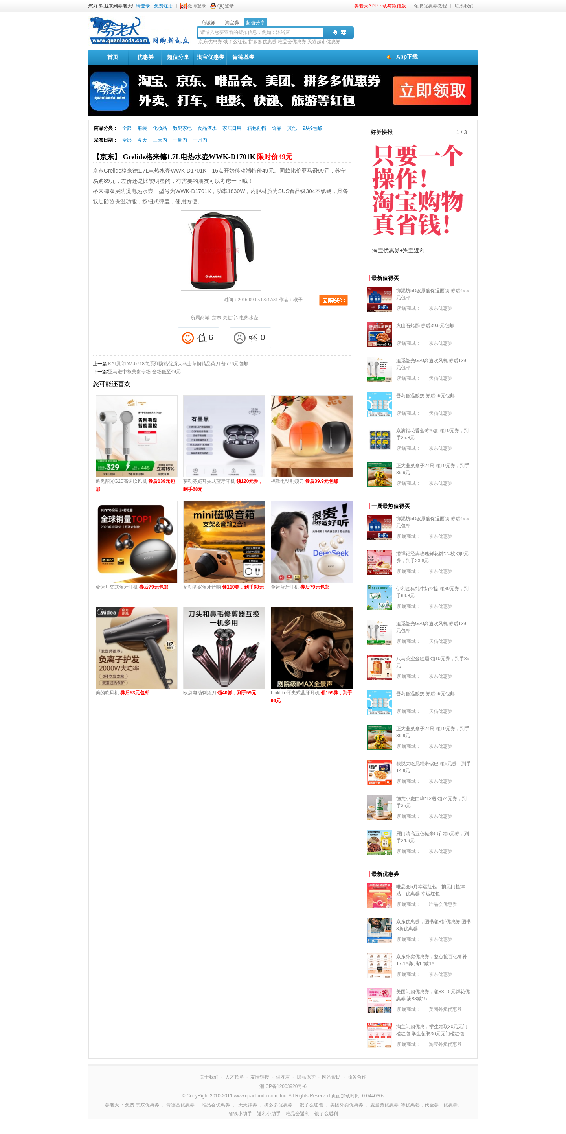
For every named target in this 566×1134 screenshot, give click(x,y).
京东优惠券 (210, 41)
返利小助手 (269, 1113)
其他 (292, 128)
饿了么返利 (326, 1113)
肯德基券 (243, 57)
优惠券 (145, 57)
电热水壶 (248, 317)
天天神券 (247, 1105)
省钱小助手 (240, 1113)
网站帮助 (331, 1077)
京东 (216, 317)
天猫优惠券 (440, 378)
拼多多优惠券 (262, 41)
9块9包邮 (312, 128)
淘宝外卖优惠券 (445, 1044)
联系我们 (464, 6)
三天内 (160, 140)
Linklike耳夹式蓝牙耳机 (311, 696)
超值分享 (178, 57)
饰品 (276, 128)
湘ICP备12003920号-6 (283, 1086)
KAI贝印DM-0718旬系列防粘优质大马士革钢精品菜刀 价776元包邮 (178, 363)
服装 (142, 128)
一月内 (200, 140)
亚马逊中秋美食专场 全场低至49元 (144, 371)
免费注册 (163, 6)
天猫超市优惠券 (323, 41)
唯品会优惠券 (292, 41)
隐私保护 (306, 1077)
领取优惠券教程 (430, 6)
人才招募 (234, 1077)
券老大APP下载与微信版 (380, 6)
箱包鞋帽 (256, 128)
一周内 (180, 140)
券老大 (112, 1105)
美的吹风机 (122, 693)
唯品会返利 (297, 1113)
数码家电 (182, 128)
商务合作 (356, 1077)
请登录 (143, 6)
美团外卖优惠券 (445, 1009)
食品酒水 (207, 128)
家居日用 (231, 128)
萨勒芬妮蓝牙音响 (223, 587)
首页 (112, 57)
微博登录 (196, 6)
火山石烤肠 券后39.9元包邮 (425, 325)
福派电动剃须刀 (304, 481)
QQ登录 (225, 6)
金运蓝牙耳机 (300, 587)
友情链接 (259, 1077)
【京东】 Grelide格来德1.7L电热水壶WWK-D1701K (192, 157)
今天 (142, 140)
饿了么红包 (235, 41)
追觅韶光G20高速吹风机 (135, 485)
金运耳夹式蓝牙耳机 (132, 587)
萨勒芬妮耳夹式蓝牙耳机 (223, 485)
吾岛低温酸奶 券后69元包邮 (425, 395)
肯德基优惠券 (180, 1105)
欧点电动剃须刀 (219, 693)
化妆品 (160, 128)
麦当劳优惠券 (384, 1105)
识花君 (283, 1077)
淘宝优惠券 (210, 57)
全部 (127, 128)
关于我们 (209, 1077)
